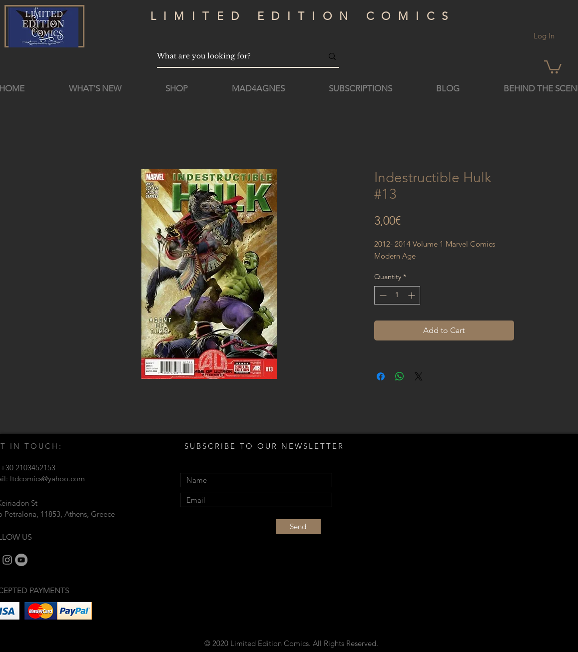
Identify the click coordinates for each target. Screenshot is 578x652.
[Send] (298, 526)
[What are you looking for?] (232, 56)
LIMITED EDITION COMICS (303, 16)
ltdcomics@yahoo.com (47, 478)
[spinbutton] (397, 295)
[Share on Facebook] (381, 376)
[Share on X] (419, 376)
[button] (553, 66)
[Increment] (412, 295)
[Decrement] (382, 295)
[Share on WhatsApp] (400, 376)
